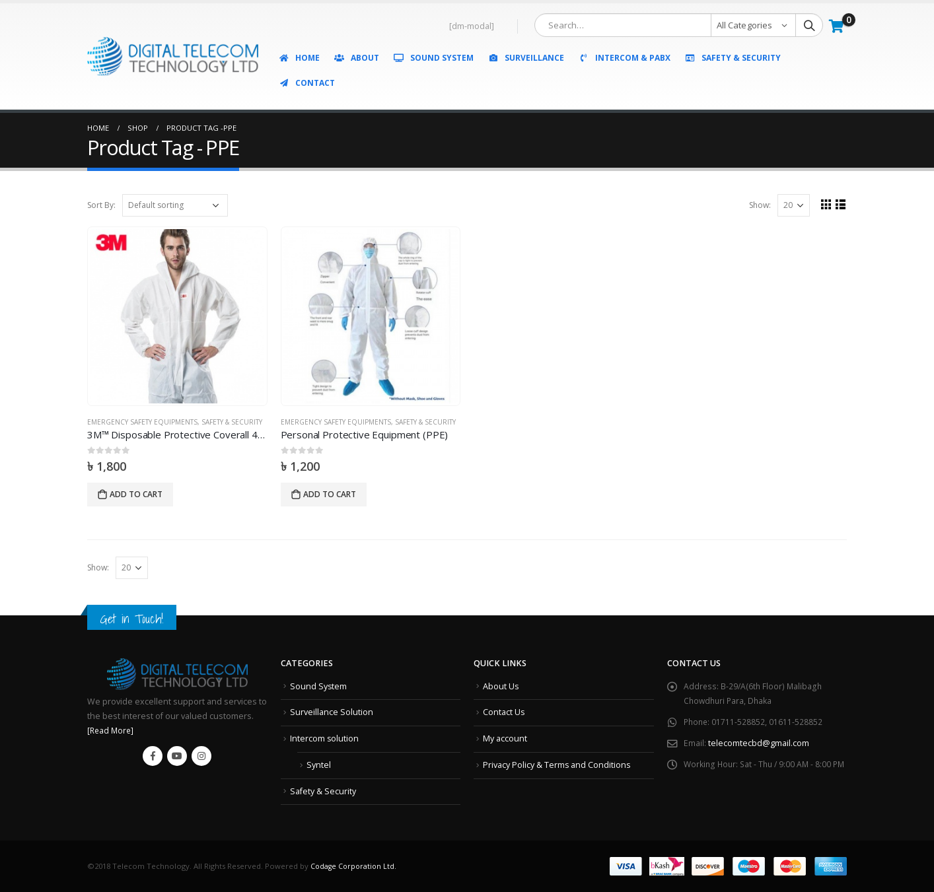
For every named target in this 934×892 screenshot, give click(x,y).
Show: (759, 205)
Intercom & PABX (624, 57)
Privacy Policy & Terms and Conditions (557, 764)
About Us (501, 686)
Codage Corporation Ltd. (355, 866)
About (356, 57)
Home (299, 57)
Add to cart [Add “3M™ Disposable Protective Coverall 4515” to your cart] (136, 494)
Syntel (318, 764)
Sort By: (101, 205)
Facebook (152, 756)
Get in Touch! (134, 618)
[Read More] (111, 730)
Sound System (433, 57)
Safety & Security (732, 57)
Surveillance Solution (331, 712)
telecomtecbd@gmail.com (758, 743)
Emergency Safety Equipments (142, 422)
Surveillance (525, 57)
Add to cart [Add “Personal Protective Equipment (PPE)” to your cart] (329, 494)
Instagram (201, 756)
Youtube (177, 756)
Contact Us (504, 712)
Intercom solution (324, 738)
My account (505, 738)
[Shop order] (175, 205)
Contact (306, 82)
